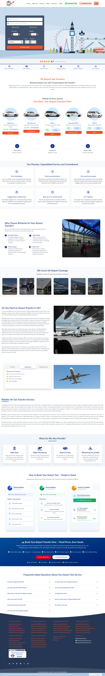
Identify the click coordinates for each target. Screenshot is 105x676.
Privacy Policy (97, 674)
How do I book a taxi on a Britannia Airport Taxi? (76, 599)
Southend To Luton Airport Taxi (38, 630)
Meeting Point (43, 367)
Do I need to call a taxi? (76, 605)
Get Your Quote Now (43, 557)
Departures (28, 367)
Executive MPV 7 (73, 132)
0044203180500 (81, 510)
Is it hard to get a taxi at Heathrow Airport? (76, 582)
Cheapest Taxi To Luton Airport (16, 628)
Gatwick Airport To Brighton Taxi (83, 632)
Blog (60, 3)
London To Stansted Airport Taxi (38, 642)
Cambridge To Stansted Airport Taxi (39, 644)
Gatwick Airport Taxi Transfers (82, 624)
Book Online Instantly (84, 500)
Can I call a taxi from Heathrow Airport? (28, 611)
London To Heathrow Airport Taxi (60, 628)
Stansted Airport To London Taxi (38, 640)
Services (42, 3)
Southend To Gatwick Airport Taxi (38, 626)
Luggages (31, 31)
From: (11, 19)
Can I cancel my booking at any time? (76, 588)
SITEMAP (55, 640)
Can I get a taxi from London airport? (28, 588)
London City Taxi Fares (14, 640)
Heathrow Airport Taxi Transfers (60, 624)
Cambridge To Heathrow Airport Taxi (61, 632)
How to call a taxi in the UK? (28, 599)
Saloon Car (10, 133)
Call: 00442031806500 (61, 557)
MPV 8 (94, 132)
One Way (16, 27)
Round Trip (34, 27)
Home (28, 3)
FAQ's (48, 3)
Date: (9, 39)
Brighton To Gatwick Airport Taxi (83, 630)
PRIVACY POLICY (58, 638)
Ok (91, 674)
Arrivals (12, 367)
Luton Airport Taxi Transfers (15, 624)
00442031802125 (82, 518)
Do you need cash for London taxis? (28, 605)
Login (96, 3)
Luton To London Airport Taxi (15, 644)
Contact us (54, 3)
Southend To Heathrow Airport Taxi (39, 632)
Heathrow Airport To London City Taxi (61, 626)
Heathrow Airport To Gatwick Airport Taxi (62, 630)
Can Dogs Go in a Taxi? (76, 593)
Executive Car (31, 131)
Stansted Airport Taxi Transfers (38, 638)
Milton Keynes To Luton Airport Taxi (17, 630)
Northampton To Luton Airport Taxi (17, 632)
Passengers (14, 31)
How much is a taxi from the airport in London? (28, 593)
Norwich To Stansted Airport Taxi (38, 646)
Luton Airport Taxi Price (14, 626)
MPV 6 (52, 134)
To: (10, 23)
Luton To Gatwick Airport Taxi (15, 646)
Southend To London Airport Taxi (38, 624)
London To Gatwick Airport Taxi (83, 626)
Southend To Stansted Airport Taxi (38, 628)
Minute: (33, 41)
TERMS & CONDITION (59, 636)
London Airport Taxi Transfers (15, 638)
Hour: (27, 41)
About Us (35, 3)
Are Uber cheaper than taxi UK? (28, 582)
